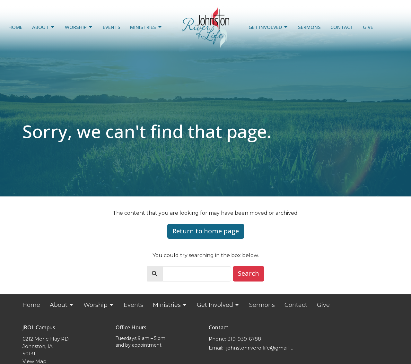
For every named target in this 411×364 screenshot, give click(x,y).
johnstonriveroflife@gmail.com (260, 348)
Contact (341, 27)
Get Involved (268, 27)
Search (248, 273)
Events (111, 27)
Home (15, 27)
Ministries (146, 27)
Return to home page (205, 231)
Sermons (309, 27)
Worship (79, 27)
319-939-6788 (244, 339)
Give (368, 27)
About (43, 27)
